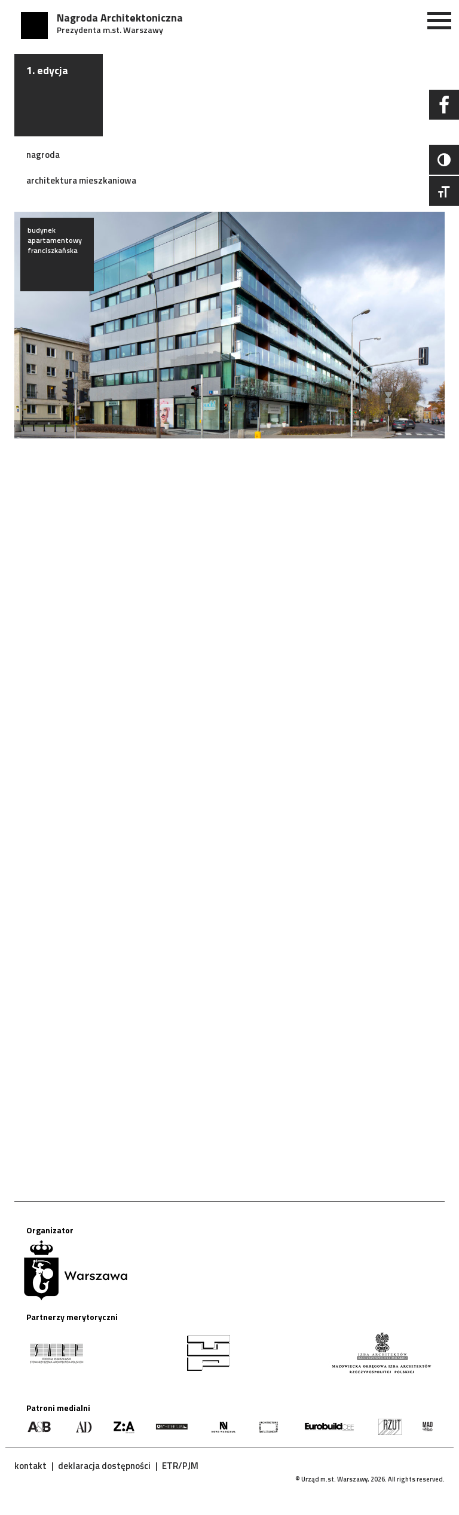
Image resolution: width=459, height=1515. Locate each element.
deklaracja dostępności (104, 1466)
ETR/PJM (180, 1466)
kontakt (30, 1466)
